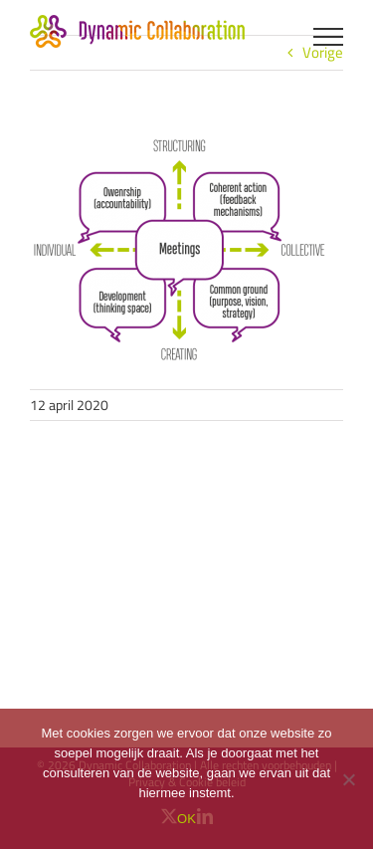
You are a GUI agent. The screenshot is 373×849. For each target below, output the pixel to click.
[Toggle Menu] (328, 37)
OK (186, 818)
